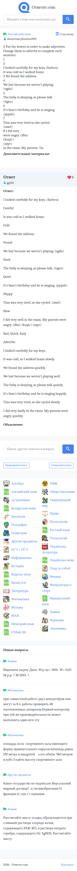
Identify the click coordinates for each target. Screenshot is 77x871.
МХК (14, 616)
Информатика (21, 558)
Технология (58, 538)
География (18, 525)
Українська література (54, 549)
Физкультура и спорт (56, 588)
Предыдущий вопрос (16, 465)
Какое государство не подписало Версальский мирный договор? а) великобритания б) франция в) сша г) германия (37, 788)
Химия (54, 612)
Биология (17, 516)
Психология (58, 522)
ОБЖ (53, 483)
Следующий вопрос (61, 465)
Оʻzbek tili (18, 632)
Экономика (57, 628)
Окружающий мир (56, 503)
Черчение (56, 620)
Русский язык (59, 530)
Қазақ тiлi (18, 583)
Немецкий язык (22, 624)
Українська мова (61, 560)
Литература (19, 591)
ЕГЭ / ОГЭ (19, 549)
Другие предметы (23, 541)
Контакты (67, 864)
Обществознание (62, 492)
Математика (19, 599)
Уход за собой (59, 568)
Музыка (16, 607)
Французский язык (56, 601)
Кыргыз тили (20, 574)
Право (54, 513)
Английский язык (19, 34)
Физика (55, 577)
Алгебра (17, 483)
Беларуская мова (23, 508)
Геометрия (18, 533)
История (17, 566)
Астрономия (20, 500)
